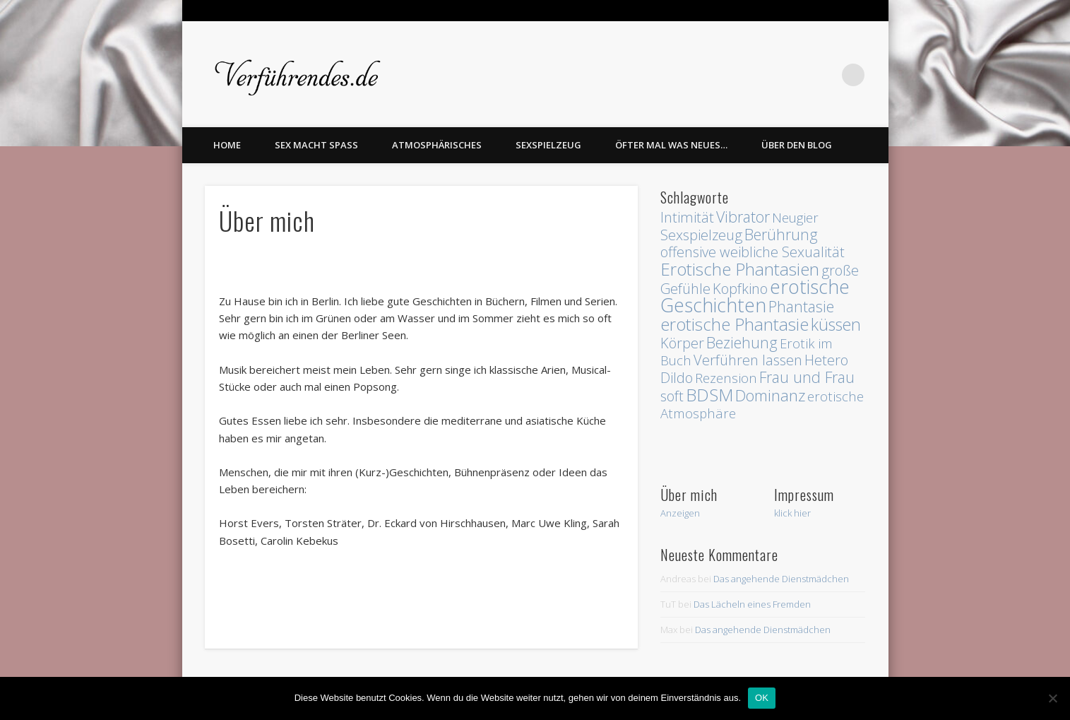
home (227, 144)
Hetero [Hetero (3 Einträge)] (826, 360)
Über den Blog (796, 144)
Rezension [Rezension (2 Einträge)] (726, 377)
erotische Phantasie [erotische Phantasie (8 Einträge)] (734, 324)
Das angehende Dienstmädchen (781, 578)
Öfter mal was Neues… (671, 144)
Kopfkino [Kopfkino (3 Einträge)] (740, 288)
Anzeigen (680, 513)
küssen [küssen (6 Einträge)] (836, 324)
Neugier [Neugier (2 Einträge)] (795, 217)
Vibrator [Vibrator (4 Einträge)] (743, 216)
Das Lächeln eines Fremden (752, 604)
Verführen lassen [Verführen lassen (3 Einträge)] (748, 360)
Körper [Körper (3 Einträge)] (682, 343)
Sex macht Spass (316, 144)
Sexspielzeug (548, 144)
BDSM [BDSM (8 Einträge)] (709, 394)
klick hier (792, 513)
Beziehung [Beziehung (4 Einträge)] (742, 342)
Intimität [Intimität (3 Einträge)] (687, 217)
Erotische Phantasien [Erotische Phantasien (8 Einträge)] (739, 269)
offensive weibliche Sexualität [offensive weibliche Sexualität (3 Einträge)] (752, 251)
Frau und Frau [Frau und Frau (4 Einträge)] (807, 377)
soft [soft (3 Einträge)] (672, 396)
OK (761, 697)
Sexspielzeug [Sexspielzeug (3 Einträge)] (701, 234)
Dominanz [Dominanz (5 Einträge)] (770, 395)
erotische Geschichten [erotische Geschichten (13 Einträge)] (755, 296)
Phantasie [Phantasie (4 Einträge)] (801, 306)
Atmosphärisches (437, 144)
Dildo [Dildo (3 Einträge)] (676, 377)
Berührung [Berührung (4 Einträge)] (781, 234)
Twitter (824, 75)
